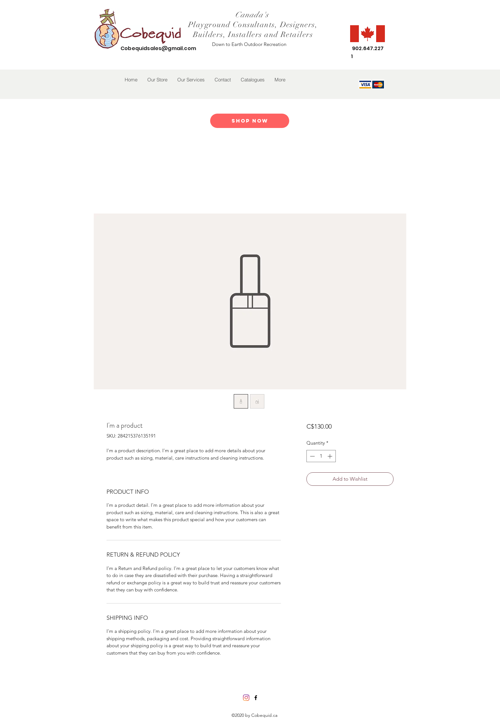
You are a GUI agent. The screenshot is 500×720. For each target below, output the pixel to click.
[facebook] (256, 697)
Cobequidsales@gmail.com (158, 48)
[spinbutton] (321, 456)
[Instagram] (246, 697)
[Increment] (330, 456)
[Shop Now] (249, 121)
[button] (157, 80)
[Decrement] (311, 456)
